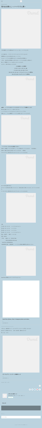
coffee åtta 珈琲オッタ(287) (5, 383)
